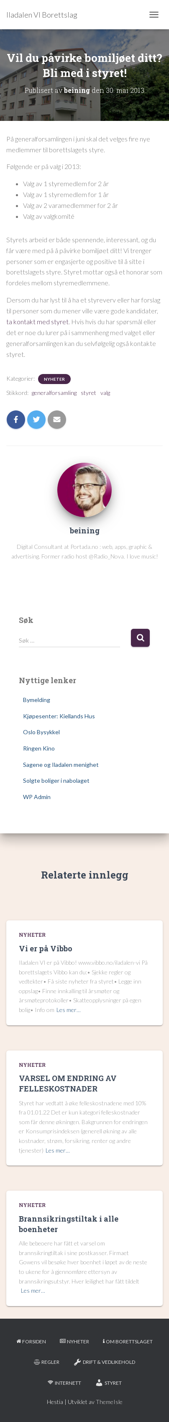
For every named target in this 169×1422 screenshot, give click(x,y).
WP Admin (37, 796)
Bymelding (36, 699)
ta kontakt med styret (37, 321)
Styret (108, 1382)
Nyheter (54, 379)
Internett (64, 1383)
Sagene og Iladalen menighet (61, 764)
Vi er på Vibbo (45, 948)
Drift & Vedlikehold (104, 1362)
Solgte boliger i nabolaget (56, 780)
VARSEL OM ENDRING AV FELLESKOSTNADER (68, 1083)
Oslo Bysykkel (41, 731)
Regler (46, 1362)
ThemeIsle (109, 1401)
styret (88, 392)
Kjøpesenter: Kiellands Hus (59, 716)
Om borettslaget (128, 1341)
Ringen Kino (39, 748)
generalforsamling (54, 392)
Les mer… (68, 1009)
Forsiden (31, 1341)
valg (105, 392)
